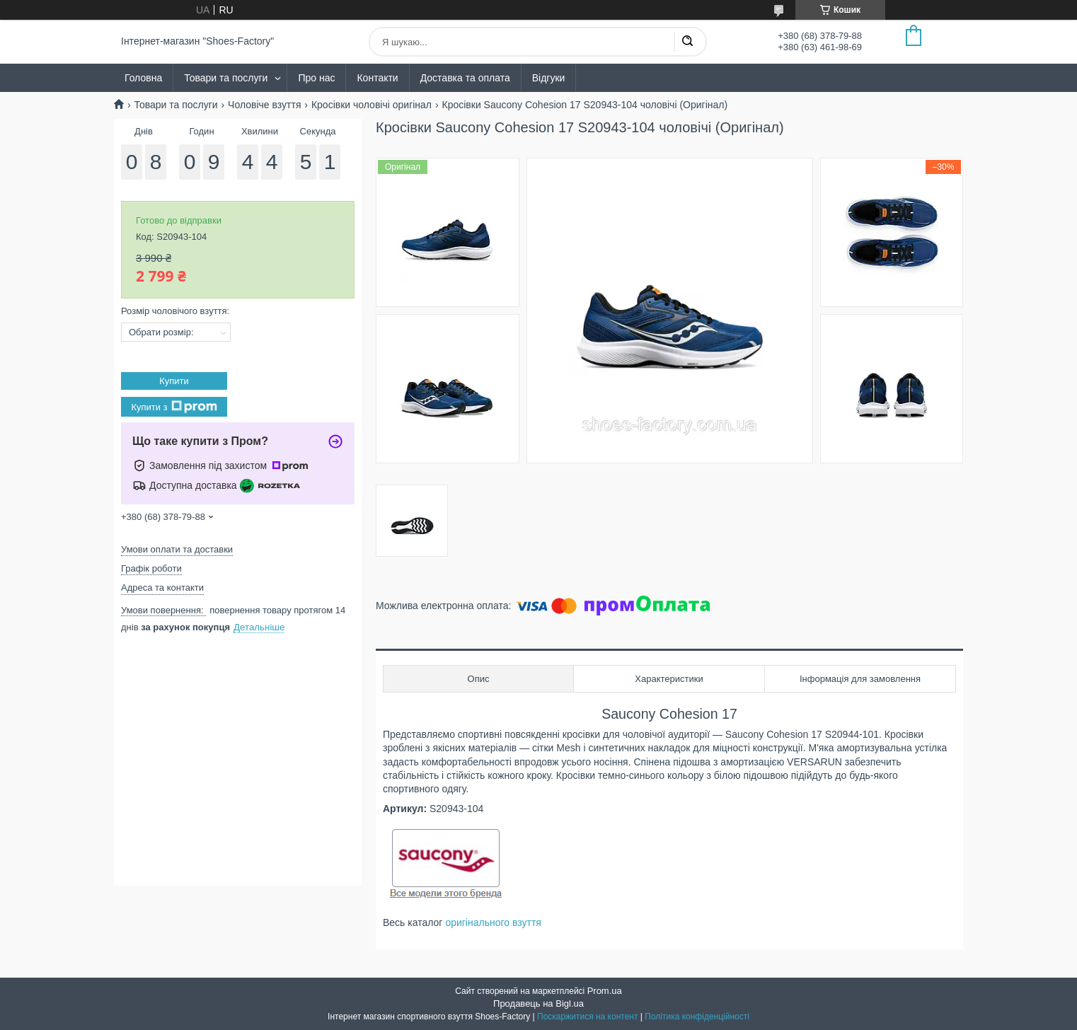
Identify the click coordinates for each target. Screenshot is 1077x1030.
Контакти (377, 77)
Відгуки (548, 77)
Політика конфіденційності (697, 1017)
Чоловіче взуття (264, 104)
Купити (174, 381)
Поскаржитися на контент (587, 1017)
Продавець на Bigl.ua (538, 1003)
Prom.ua (604, 990)
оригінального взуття (493, 922)
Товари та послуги (225, 77)
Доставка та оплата (465, 77)
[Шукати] (687, 42)
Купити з (174, 406)
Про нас (316, 77)
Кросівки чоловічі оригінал (371, 104)
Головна (143, 77)
